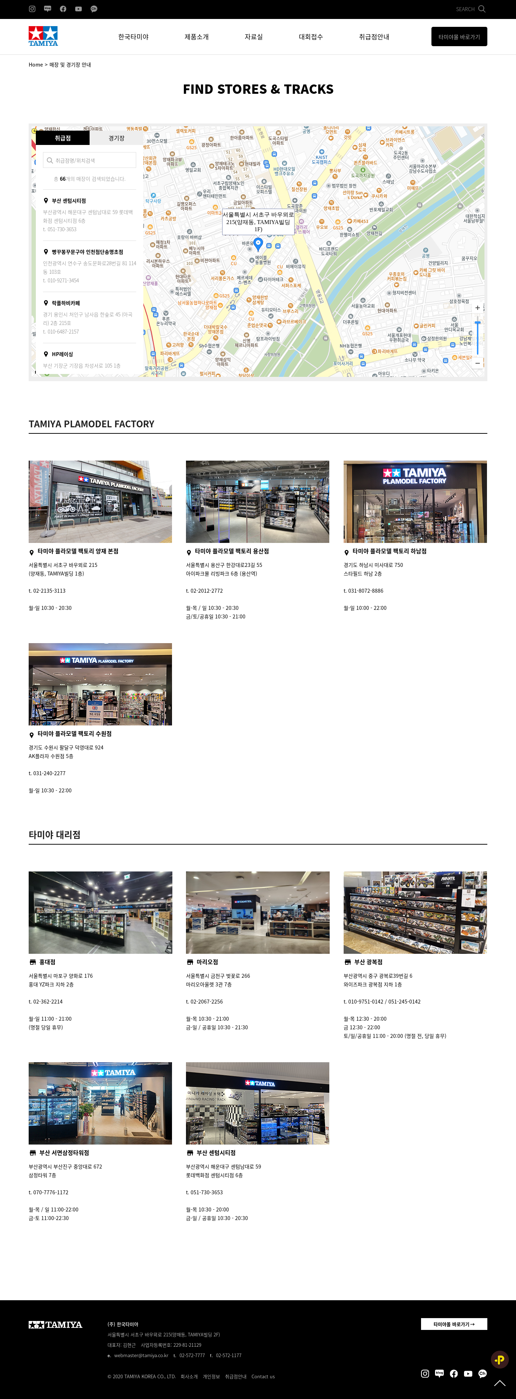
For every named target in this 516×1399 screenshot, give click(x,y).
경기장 (117, 137)
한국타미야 (133, 37)
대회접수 (311, 37)
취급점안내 (374, 37)
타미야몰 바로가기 (451, 1324)
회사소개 (189, 1376)
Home (36, 64)
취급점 (63, 137)
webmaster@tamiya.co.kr (141, 1355)
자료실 (254, 37)
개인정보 (211, 1376)
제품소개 (197, 37)
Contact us (263, 1376)
